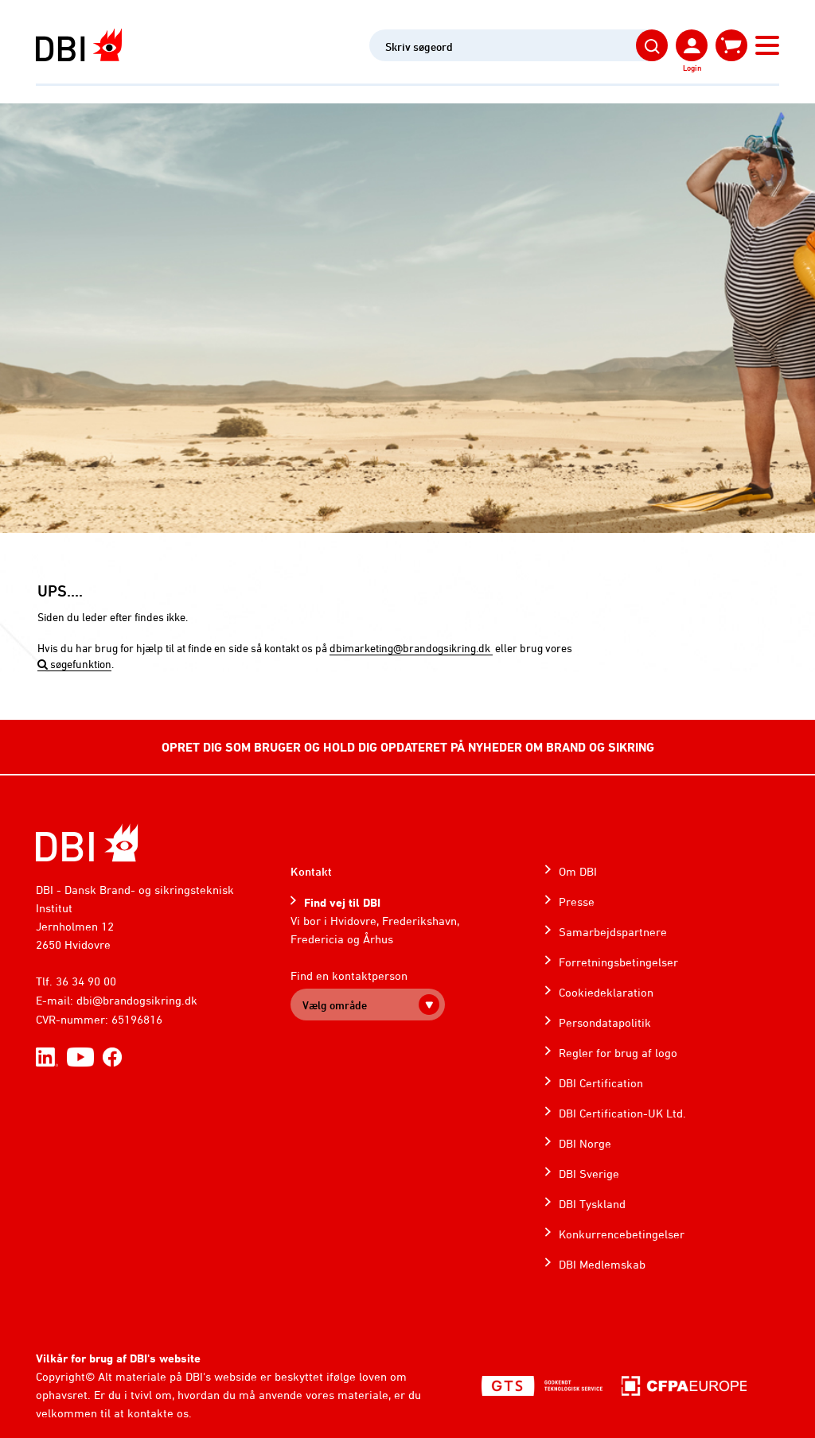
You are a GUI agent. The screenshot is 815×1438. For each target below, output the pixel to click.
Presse (577, 901)
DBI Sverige (589, 1173)
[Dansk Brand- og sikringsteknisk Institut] (79, 45)
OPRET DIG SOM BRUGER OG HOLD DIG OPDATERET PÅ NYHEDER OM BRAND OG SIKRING (408, 747)
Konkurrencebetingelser (621, 1234)
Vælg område (334, 1005)
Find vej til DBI (342, 902)
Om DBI (578, 871)
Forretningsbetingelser (618, 962)
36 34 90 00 (86, 981)
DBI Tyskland (592, 1204)
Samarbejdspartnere (613, 932)
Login (692, 68)
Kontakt (311, 871)
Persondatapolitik (605, 1022)
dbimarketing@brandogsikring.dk (411, 648)
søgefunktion (74, 663)
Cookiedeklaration (606, 992)
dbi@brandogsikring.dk (136, 1000)
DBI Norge (585, 1143)
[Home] (87, 842)
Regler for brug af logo (618, 1052)
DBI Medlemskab (602, 1264)
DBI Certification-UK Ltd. (622, 1113)
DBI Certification (601, 1083)
